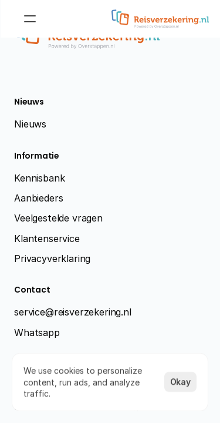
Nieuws (30, 124)
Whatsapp (37, 332)
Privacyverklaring (52, 258)
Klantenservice (47, 238)
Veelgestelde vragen (58, 218)
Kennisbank (39, 178)
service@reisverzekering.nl (72, 312)
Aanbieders (38, 198)
